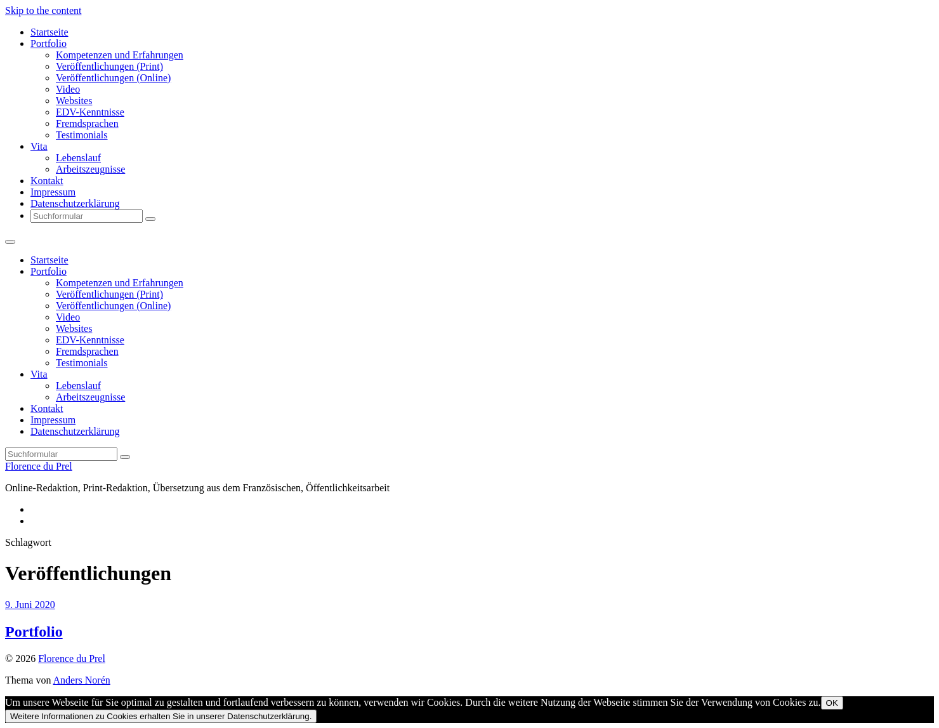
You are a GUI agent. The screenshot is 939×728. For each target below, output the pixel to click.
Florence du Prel (38, 466)
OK (832, 703)
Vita (39, 146)
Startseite (49, 32)
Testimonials (82, 134)
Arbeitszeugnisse (90, 169)
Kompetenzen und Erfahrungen (119, 55)
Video (68, 89)
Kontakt (46, 180)
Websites (74, 100)
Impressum (53, 192)
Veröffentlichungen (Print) (109, 66)
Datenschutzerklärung (74, 203)
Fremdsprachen (87, 123)
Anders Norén (81, 680)
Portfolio (48, 43)
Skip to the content (43, 10)
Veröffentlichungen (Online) (113, 77)
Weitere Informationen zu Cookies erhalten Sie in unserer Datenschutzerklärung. (161, 716)
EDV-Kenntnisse (90, 112)
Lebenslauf (78, 157)
